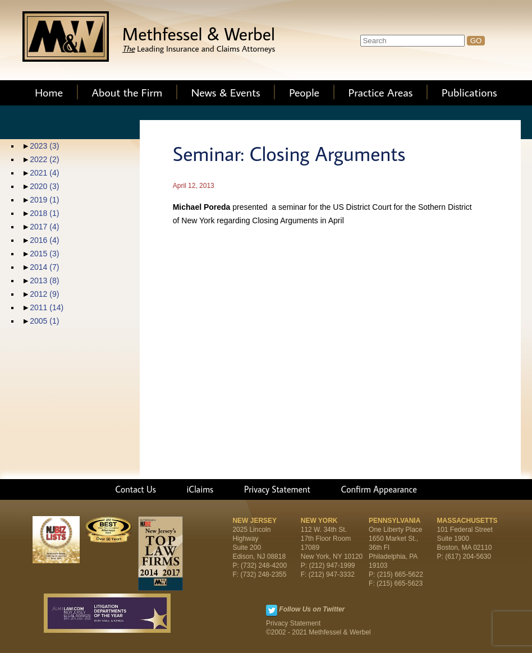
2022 (44, 159)
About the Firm (127, 92)
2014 (44, 267)
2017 (44, 226)
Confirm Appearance (379, 489)
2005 (44, 320)
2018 (44, 213)
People (304, 92)
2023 (44, 145)
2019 (44, 199)
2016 (44, 240)
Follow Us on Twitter (312, 609)
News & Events (225, 92)
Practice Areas (380, 92)
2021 (44, 172)
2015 (44, 253)
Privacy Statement (277, 489)
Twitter (271, 610)
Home (49, 92)
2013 (44, 280)
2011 (46, 307)
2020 (44, 186)
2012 (44, 293)
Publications (469, 92)
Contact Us (135, 489)
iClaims (199, 489)
